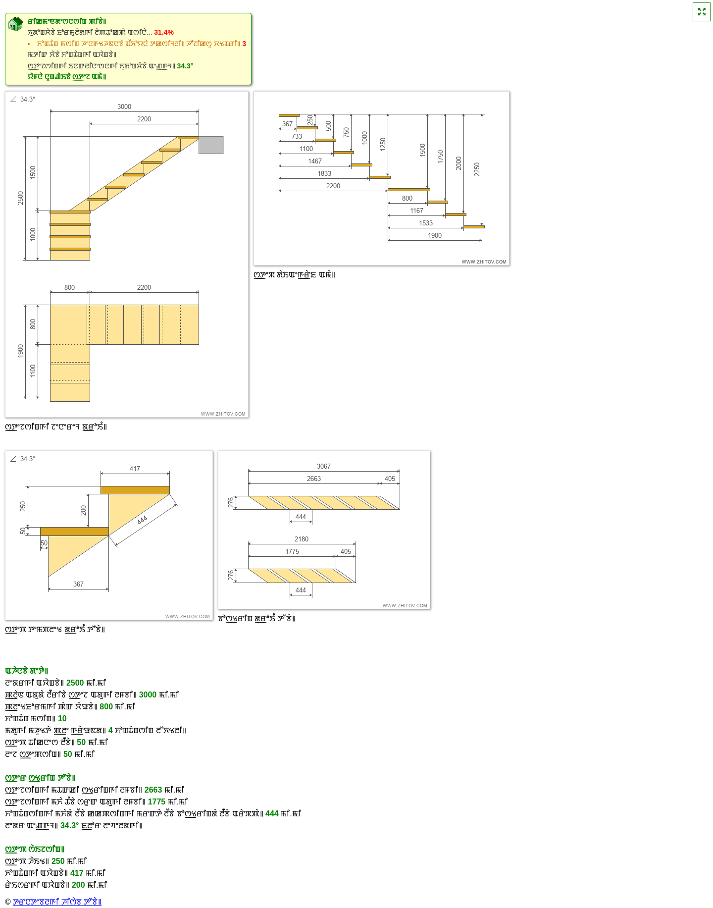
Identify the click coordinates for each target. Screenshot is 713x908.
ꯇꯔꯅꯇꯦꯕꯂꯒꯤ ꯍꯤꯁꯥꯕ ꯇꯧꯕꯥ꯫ (57, 902)
